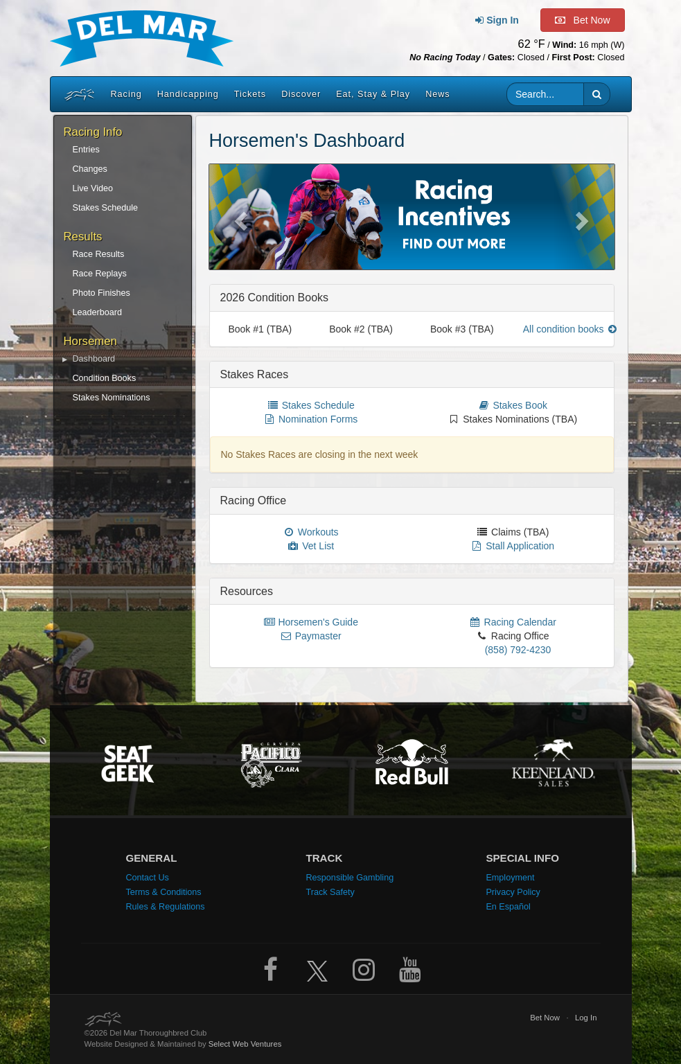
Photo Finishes (101, 293)
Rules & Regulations (164, 907)
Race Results (99, 254)
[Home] (78, 94)
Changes (90, 169)
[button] (596, 94)
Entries (86, 149)
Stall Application (512, 545)
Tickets (250, 94)
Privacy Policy (513, 892)
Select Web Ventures (245, 1044)
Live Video (93, 188)
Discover (301, 94)
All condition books (571, 329)
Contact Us (146, 878)
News (437, 94)
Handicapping (188, 94)
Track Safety (330, 892)
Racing (126, 94)
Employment (510, 878)
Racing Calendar (512, 622)
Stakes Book (513, 405)
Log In (586, 1017)
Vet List (310, 545)
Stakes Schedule (106, 208)
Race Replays (100, 273)
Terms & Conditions (163, 892)
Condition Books (104, 378)
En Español (508, 907)
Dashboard (94, 359)
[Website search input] (545, 94)
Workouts (311, 532)
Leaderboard (97, 312)
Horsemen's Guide (310, 622)
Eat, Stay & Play (373, 94)
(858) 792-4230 (518, 649)
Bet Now (545, 1017)
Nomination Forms (310, 419)
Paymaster (311, 635)
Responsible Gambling (349, 878)
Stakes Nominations (111, 397)
